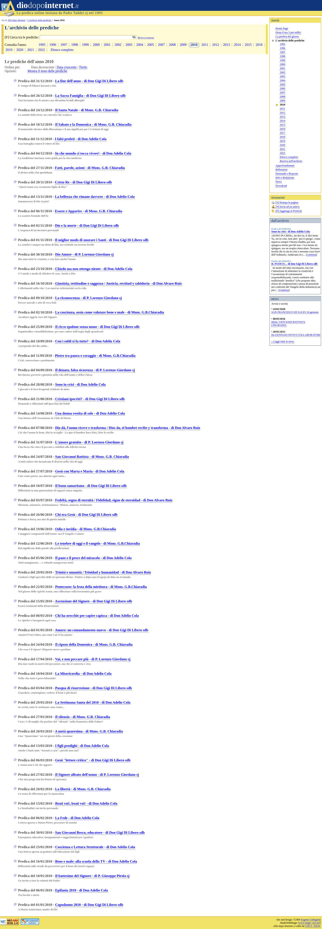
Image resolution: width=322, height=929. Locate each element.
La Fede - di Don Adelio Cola (77, 818)
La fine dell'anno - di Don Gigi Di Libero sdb (89, 81)
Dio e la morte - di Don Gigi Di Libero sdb (87, 225)
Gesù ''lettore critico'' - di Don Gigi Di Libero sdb (92, 760)
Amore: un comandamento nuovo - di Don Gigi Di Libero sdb (101, 630)
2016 (282, 128)
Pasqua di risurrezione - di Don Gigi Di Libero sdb (93, 688)
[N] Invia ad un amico (288, 206)
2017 (282, 132)
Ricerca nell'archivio (291, 161)
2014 (282, 120)
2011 (282, 108)
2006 (282, 88)
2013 (282, 116)
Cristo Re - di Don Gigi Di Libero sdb (83, 182)
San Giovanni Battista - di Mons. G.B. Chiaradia (92, 457)
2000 (282, 64)
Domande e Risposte (287, 173)
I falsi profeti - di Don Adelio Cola (80, 139)
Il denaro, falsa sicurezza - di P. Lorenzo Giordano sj (95, 370)
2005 (282, 84)
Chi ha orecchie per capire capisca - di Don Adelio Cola (97, 616)
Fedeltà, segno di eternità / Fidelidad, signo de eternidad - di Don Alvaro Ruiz (113, 500)
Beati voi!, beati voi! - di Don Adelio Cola (86, 803)
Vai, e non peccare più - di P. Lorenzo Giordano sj (92, 659)
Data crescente (67, 67)
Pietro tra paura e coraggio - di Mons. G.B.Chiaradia (95, 356)
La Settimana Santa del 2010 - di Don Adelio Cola (92, 702)
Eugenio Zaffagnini (311, 919)
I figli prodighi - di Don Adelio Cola (82, 746)
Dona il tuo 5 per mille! (288, 32)
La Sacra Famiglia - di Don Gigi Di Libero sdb (90, 96)
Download (281, 185)
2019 (282, 140)
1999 (282, 60)
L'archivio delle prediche (39, 20)
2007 (282, 92)
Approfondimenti (285, 165)
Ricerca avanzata (146, 37)
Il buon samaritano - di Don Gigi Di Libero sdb (91, 486)
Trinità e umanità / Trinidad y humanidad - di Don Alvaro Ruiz (103, 572)
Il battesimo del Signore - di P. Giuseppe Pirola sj (92, 876)
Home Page (282, 28)
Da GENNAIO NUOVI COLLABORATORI (295, 334)
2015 (282, 124)
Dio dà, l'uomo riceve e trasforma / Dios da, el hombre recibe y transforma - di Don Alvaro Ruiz (127, 428)
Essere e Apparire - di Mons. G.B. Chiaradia (88, 211)
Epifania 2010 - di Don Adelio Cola (81, 890)
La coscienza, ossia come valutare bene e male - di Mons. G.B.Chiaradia (109, 312)
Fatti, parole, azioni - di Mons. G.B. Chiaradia (90, 168)
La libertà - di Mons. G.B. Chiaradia (83, 789)
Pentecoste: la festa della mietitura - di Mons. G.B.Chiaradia (101, 587)
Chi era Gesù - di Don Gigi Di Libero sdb (86, 515)
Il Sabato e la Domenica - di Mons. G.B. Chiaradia (93, 124)
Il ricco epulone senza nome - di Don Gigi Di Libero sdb (97, 327)
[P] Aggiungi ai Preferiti (289, 210)
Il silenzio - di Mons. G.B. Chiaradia (82, 717)
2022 (282, 153)
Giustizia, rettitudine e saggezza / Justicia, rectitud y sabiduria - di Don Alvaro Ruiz (118, 283)
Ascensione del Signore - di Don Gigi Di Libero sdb (93, 601)
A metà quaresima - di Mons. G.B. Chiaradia (89, 731)
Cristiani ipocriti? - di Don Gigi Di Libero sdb (90, 399)
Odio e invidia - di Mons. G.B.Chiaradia (85, 529)
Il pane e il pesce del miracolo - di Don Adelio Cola (93, 558)
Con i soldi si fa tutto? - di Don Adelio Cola (87, 341)
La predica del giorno (287, 36)
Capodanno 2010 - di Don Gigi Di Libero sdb (89, 905)
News (279, 181)
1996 (282, 48)
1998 (282, 56)
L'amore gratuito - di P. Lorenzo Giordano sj (89, 442)
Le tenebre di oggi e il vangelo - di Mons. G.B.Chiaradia (97, 543)
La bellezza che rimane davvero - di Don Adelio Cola (95, 197)
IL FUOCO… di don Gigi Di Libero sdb (294, 263)
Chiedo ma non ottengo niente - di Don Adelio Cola (93, 269)
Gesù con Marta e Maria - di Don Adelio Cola (89, 471)
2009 (282, 100)
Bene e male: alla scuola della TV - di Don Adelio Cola (96, 861)
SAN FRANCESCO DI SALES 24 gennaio (295, 312)
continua (311, 254)
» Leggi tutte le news (282, 341)
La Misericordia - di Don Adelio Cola (83, 674)
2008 (282, 96)
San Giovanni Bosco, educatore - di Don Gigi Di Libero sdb (100, 833)
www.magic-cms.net (309, 922)
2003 (282, 76)
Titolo (83, 67)
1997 (282, 52)
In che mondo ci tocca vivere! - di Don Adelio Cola (93, 153)
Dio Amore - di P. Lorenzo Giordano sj (84, 254)
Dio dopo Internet (16, 20)
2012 (282, 112)
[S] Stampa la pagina (287, 202)
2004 (282, 80)
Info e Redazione (285, 177)
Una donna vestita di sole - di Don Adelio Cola (90, 413)
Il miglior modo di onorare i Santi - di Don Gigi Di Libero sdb (101, 240)
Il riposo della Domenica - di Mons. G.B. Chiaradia (94, 644)
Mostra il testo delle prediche (47, 71)
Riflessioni (281, 169)
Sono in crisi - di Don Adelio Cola (290, 231)
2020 (282, 144)
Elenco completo (289, 157)
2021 (282, 149)
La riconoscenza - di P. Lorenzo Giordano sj (88, 298)
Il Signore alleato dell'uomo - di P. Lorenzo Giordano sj (97, 775)
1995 (282, 44)
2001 (282, 68)
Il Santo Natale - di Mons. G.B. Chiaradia (86, 110)
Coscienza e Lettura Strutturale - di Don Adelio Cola (95, 847)
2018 (282, 136)
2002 (282, 72)
